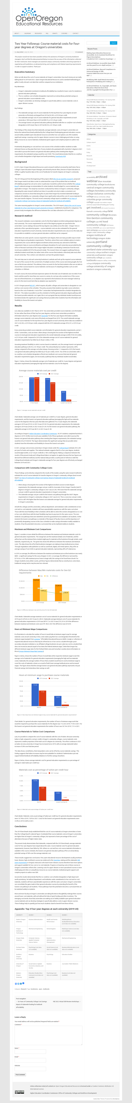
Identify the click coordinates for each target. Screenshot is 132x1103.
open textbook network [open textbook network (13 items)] (105, 230)
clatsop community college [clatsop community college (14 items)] (102, 197)
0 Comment (79, 52)
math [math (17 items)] (97, 222)
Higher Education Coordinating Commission (43, 433)
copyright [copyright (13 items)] (97, 202)
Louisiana (37, 639)
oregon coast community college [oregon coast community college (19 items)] (99, 232)
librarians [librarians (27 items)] (113, 215)
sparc (40, 989)
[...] (115, 59)
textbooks (46, 989)
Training (89, 162)
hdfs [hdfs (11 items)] (102, 208)
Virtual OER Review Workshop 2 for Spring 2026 (101, 105)
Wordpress (116, 1099)
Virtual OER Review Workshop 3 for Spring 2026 (101, 111)
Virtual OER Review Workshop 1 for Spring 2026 (101, 99)
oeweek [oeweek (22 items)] (96, 228)
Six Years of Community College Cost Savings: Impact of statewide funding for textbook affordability (31, 1004)
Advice (89, 139)
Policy (88, 152)
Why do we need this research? (63, 179)
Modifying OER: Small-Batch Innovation (100, 79)
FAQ (47, 33)
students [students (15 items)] (109, 258)
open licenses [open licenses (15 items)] (111, 228)
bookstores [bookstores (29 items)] (110, 184)
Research (24, 989)
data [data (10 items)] (101, 202)
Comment (18, 1024)
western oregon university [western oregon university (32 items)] (99, 269)
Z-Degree (64, 33)
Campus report (91, 142)
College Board (63, 448)
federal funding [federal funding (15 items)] (101, 204)
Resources (38, 33)
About (17, 33)
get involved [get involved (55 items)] (94, 207)
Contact (75, 33)
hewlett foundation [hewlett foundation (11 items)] (109, 208)
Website (17, 1065)
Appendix (44, 316)
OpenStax (57, 860)
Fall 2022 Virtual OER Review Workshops (67, 1001)
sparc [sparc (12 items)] (104, 257)
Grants (54, 33)
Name (17, 1048)
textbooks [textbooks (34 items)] (91, 260)
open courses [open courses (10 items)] (103, 228)
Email (17, 1057)
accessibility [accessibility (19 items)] (91, 177)
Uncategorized (91, 165)
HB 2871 (32, 285)
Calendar (27, 33)
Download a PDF (60, 156)
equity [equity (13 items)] (94, 204)
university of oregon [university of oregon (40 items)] (104, 266)
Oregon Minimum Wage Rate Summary (31, 651)
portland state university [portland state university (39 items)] (99, 249)
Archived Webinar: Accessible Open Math (101, 63)
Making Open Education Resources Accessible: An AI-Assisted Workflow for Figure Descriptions (101, 55)
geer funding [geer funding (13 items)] (110, 204)
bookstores (34, 989)
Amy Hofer (20, 52)
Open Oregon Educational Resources (67, 1086)
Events (89, 145)
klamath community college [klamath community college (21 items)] (97, 211)
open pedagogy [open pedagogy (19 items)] (92, 230)
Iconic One (97, 1099)
